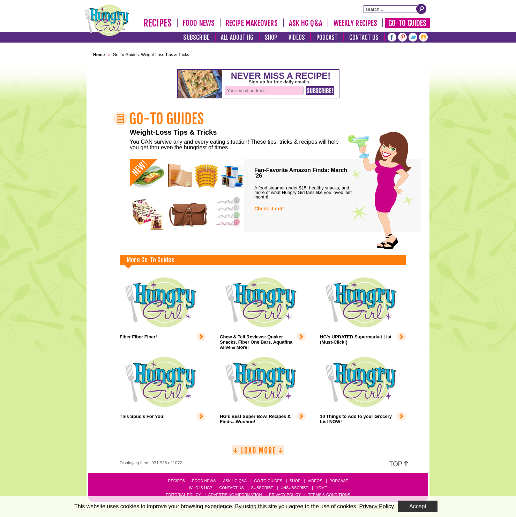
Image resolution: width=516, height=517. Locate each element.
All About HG (237, 37)
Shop (271, 37)
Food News (199, 23)
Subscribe (196, 37)
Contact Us (364, 37)
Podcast (327, 37)
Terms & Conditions (329, 495)
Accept (417, 506)
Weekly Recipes (355, 23)
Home (321, 488)
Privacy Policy (285, 495)
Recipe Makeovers (252, 23)
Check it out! (269, 208)
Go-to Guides (268, 481)
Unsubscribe (294, 488)
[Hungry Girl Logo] (106, 20)
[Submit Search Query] (421, 8)
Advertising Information (235, 495)
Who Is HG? (200, 488)
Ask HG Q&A (305, 23)
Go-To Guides (407, 23)
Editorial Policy (183, 495)
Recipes (157, 23)
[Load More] (258, 453)
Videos (297, 37)
